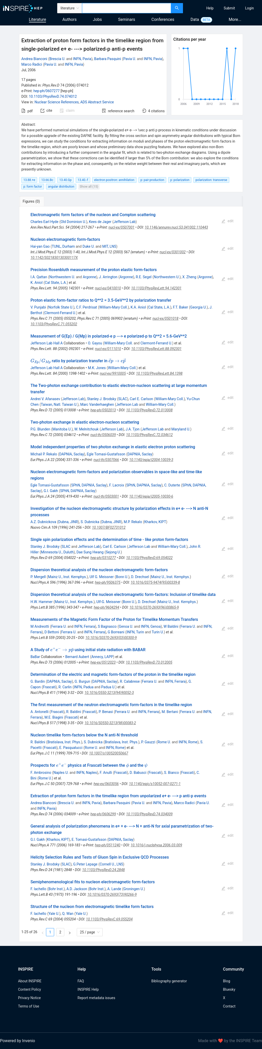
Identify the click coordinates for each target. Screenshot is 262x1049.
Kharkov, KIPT (155, 522)
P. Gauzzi (148, 742)
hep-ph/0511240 (107, 845)
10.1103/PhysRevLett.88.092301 (156, 349)
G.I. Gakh (51, 491)
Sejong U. (113, 552)
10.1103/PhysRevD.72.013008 (149, 410)
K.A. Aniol (138, 307)
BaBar (35, 657)
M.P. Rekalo (133, 522)
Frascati (49, 687)
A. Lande (114, 889)
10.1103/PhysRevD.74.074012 (53, 96)
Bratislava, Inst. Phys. (64, 742)
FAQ (81, 981)
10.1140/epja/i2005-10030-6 (151, 496)
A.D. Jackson (76, 889)
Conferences (162, 19)
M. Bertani (170, 712)
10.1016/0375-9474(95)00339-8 (155, 582)
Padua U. (108, 687)
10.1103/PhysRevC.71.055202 (53, 324)
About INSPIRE (29, 981)
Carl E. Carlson (141, 399)
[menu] (223, 8)
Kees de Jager (100, 222)
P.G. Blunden (40, 429)
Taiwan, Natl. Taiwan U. (59, 404)
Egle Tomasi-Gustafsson (106, 454)
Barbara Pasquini (107, 59)
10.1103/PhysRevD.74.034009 (149, 814)
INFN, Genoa (151, 626)
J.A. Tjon (133, 429)
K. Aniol (36, 283)
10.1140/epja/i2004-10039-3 (151, 460)
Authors (69, 19)
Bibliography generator (169, 981)
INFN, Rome (188, 742)
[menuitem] (210, 8)
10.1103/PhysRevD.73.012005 (149, 662)
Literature (37, 19)
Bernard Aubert (77, 657)
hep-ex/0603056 (106, 784)
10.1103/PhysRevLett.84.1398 (159, 373)
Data (195, 19)
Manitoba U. (61, 429)
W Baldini (170, 626)
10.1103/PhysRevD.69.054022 (149, 558)
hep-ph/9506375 (107, 582)
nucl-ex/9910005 (113, 373)
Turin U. (158, 632)
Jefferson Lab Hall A (46, 343)
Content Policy (29, 989)
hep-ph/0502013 (103, 410)
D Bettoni (51, 632)
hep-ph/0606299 (103, 814)
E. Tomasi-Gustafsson (89, 839)
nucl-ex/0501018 (165, 318)
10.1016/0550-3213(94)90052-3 (109, 693)
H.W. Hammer (41, 602)
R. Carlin (65, 687)
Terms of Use (28, 1006)
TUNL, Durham (63, 246)
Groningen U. (134, 889)
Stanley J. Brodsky (101, 399)
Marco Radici (31, 64)
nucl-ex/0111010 (108, 349)
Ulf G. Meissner (101, 577)
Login (249, 8)
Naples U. (61, 773)
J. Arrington (108, 277)
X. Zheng (189, 277)
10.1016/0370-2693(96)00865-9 (154, 607)
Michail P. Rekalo (43, 454)
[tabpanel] (131, 574)
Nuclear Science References (57, 102)
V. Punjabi (38, 307)
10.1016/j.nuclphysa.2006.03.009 (156, 845)
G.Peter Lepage (85, 864)
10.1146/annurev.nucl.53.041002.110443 (176, 227)
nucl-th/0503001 (106, 496)
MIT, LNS (109, 246)
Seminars (126, 19)
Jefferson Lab (124, 222)
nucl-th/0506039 (103, 435)
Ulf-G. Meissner (108, 602)
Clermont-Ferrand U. (60, 313)
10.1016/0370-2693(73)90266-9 (112, 894)
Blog (226, 981)
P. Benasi (106, 712)
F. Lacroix (116, 485)
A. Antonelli (39, 712)
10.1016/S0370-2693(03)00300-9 (111, 638)
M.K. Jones (97, 368)
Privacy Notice (29, 998)
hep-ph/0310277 (103, 558)
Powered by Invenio (17, 1040)
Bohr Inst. (56, 889)
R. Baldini (73, 712)
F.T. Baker (180, 307)
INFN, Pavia (82, 59)
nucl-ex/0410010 (108, 288)
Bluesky (229, 989)
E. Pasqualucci (70, 748)
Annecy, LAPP (102, 657)
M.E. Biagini (53, 717)
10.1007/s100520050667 (108, 753)
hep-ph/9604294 (106, 607)
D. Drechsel (140, 577)
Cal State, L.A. (56, 283)
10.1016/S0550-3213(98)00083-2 (110, 723)
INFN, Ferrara (84, 626)
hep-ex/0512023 (103, 662)
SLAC (122, 399)
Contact (229, 1006)
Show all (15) (89, 186)
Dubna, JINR (68, 522)
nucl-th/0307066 (106, 460)
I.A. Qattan (38, 277)
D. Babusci (138, 773)
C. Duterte (172, 485)
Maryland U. (180, 429)
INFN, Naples (86, 773)
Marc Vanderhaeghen (97, 404)
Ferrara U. (59, 626)
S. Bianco (171, 773)
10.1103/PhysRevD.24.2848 (103, 870)
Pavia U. (129, 59)
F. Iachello (38, 889)
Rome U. (164, 742)
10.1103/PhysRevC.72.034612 (149, 435)
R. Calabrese (130, 681)
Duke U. (89, 246)
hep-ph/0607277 (46, 91)
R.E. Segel (143, 277)
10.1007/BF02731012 (109, 527)
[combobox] (126, 8)
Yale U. (54, 914)
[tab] (36, 201)
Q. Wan (67, 914)
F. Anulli (106, 773)
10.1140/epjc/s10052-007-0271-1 (155, 784)
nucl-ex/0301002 (173, 252)
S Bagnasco (107, 626)
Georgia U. (198, 307)
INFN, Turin (135, 632)
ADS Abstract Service (97, 102)
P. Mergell (38, 577)
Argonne (89, 277)
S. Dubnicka (90, 522)
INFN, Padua (84, 687)
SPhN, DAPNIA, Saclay (88, 485)
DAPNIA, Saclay (71, 454)
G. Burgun (82, 681)
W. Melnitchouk (86, 429)
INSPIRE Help (88, 989)
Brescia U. (58, 59)
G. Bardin (37, 681)
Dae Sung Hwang (90, 552)
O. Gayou (95, 343)
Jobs (97, 19)
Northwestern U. (62, 277)
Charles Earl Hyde (44, 222)
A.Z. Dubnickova (43, 522)
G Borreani (116, 632)
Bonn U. (122, 577)
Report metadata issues (96, 998)
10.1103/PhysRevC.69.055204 (109, 919)
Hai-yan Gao (40, 246)
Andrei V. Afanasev (45, 399)
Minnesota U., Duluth (57, 552)
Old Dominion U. (73, 222)
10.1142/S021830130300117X (54, 258)
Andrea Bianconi (34, 59)
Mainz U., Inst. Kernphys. (67, 577)
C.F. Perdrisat (86, 307)
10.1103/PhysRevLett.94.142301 (156, 288)
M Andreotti (39, 626)
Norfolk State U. (60, 307)
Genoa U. (126, 626)
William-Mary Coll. (113, 307)
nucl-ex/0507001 (121, 227)
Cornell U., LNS (111, 864)
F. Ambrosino (40, 773)
